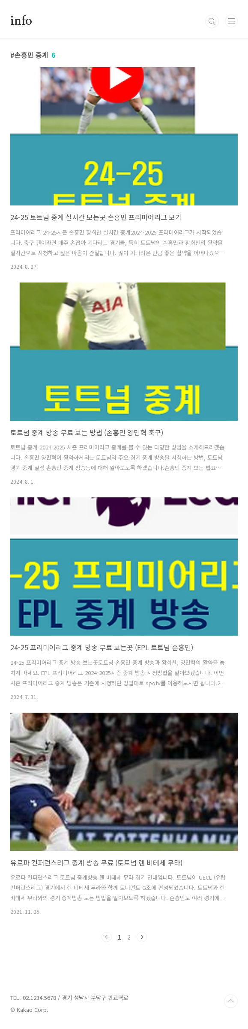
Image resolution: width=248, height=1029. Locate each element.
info (21, 21)
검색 (212, 21)
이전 (107, 937)
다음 (142, 937)
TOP (231, 1001)
